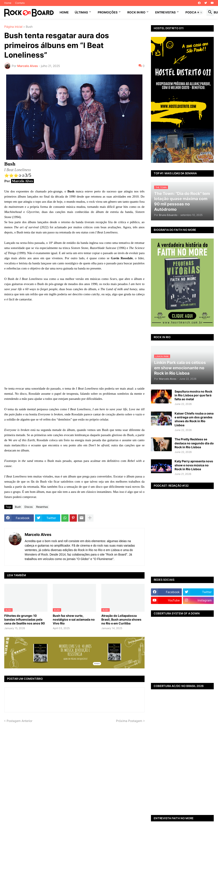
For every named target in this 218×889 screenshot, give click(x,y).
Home (7, 2)
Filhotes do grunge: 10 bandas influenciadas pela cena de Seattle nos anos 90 (24, 619)
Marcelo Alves (38, 534)
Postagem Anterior (19, 720)
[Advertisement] (182, 782)
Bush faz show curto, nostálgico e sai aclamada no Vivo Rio (74, 619)
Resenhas (42, 506)
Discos (28, 506)
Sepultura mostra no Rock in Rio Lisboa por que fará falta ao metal (193, 395)
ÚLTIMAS (81, 12)
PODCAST (192, 12)
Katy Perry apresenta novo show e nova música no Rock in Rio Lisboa (194, 465)
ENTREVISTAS (165, 12)
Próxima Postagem (129, 720)
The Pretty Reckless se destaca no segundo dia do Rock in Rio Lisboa (194, 443)
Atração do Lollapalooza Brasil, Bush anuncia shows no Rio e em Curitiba (121, 619)
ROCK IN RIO (136, 12)
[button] (199, 12)
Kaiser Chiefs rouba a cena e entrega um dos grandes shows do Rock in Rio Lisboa (194, 419)
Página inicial (13, 26)
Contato (20, 2)
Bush (29, 26)
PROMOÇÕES (108, 12)
